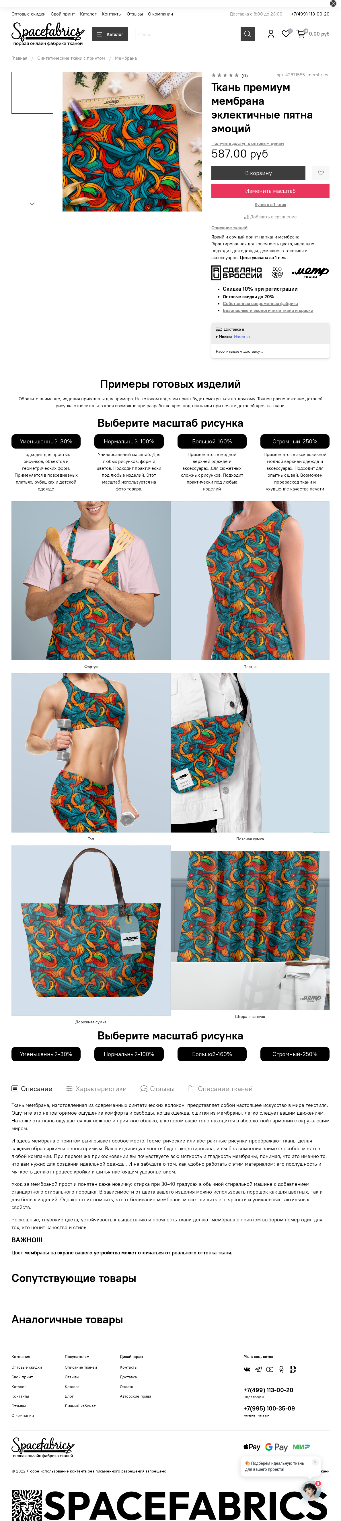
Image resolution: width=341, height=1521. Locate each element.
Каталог (88, 14)
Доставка (128, 1377)
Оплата (126, 1386)
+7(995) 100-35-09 (269, 1408)
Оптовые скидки (28, 14)
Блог (69, 1396)
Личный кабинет (80, 1406)
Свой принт (63, 14)
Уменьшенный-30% (46, 441)
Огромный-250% (294, 441)
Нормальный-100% (129, 441)
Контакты (112, 14)
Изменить (243, 336)
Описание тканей (81, 1367)
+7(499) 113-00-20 (310, 14)
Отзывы (135, 14)
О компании (160, 14)
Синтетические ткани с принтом (71, 58)
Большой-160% (212, 441)
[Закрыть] (315, 1462)
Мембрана (126, 58)
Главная (19, 58)
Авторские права (135, 1396)
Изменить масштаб (270, 190)
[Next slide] (32, 204)
